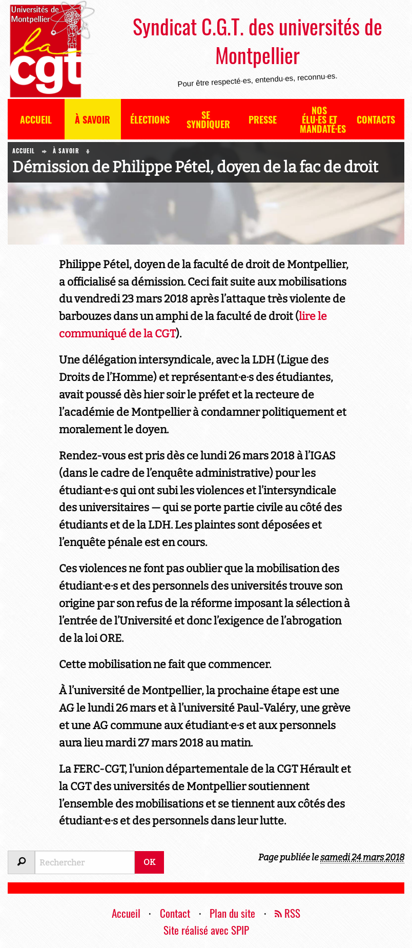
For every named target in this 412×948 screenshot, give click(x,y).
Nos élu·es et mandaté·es (323, 119)
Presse (263, 119)
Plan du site (232, 913)
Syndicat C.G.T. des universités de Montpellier (257, 40)
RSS (287, 913)
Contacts (376, 119)
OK (149, 862)
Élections (150, 119)
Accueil (36, 119)
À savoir (92, 119)
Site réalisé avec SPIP (206, 930)
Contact (175, 913)
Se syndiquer (208, 119)
